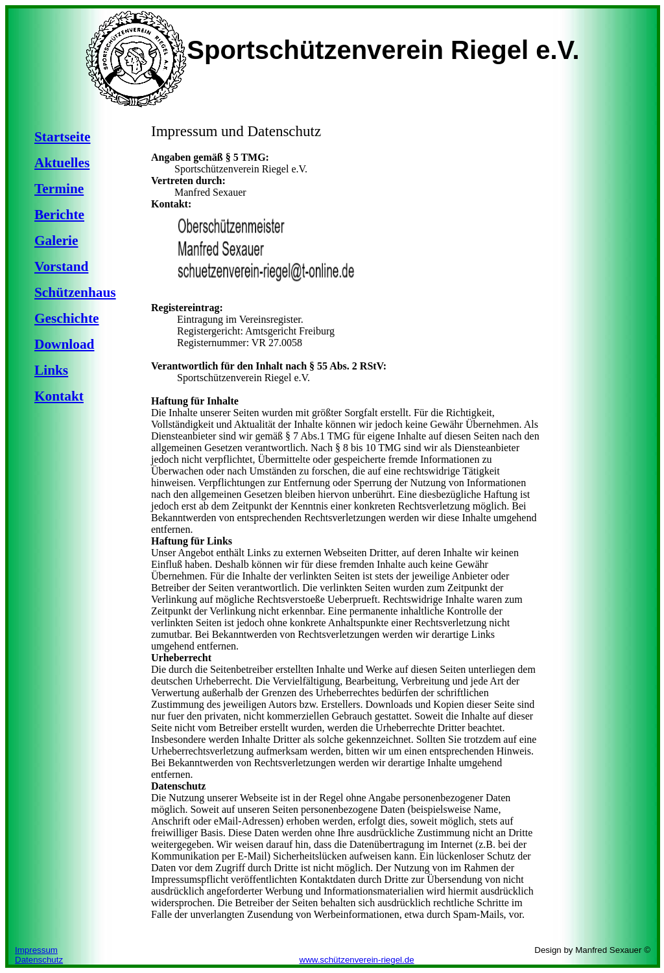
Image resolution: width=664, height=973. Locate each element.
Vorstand (61, 266)
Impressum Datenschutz (39, 955)
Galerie (56, 240)
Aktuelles (61, 162)
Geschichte (66, 318)
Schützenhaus (75, 292)
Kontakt (59, 396)
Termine (59, 188)
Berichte (59, 214)
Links (51, 370)
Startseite (62, 137)
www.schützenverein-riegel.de (357, 960)
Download (64, 344)
